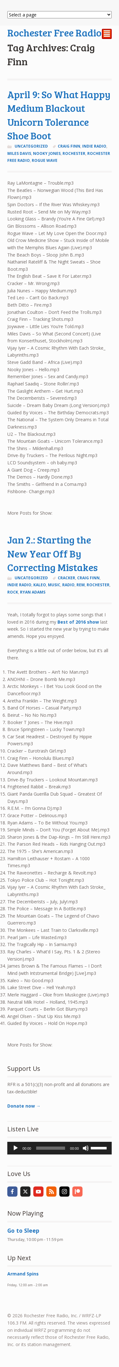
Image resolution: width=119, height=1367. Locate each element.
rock (12, 592)
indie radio (94, 146)
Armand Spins (23, 1274)
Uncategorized (31, 146)
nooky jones (47, 153)
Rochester (74, 153)
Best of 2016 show (78, 622)
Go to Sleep (23, 1230)
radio (68, 585)
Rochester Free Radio (54, 32)
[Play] (15, 1148)
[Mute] (86, 1148)
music (54, 585)
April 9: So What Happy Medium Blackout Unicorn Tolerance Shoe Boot (58, 115)
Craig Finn (69, 146)
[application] (59, 1148)
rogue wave (44, 160)
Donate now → (24, 1106)
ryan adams (32, 592)
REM (80, 585)
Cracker (66, 578)
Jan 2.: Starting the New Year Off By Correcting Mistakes (52, 553)
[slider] (50, 1148)
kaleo (39, 585)
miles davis (19, 153)
